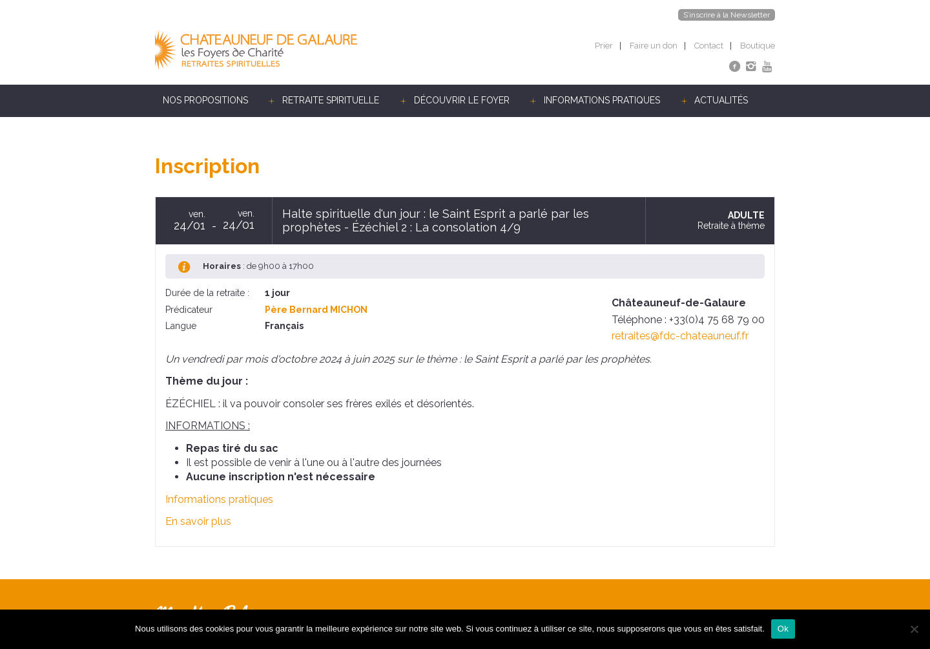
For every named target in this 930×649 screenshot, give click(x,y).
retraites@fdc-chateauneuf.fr (680, 336)
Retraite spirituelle (330, 100)
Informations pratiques (602, 100)
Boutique (757, 45)
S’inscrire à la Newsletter (726, 14)
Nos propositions (205, 100)
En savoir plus (198, 521)
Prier (604, 45)
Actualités (721, 100)
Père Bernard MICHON (316, 309)
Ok (783, 628)
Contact (708, 45)
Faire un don (653, 45)
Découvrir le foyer (462, 100)
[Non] (913, 628)
